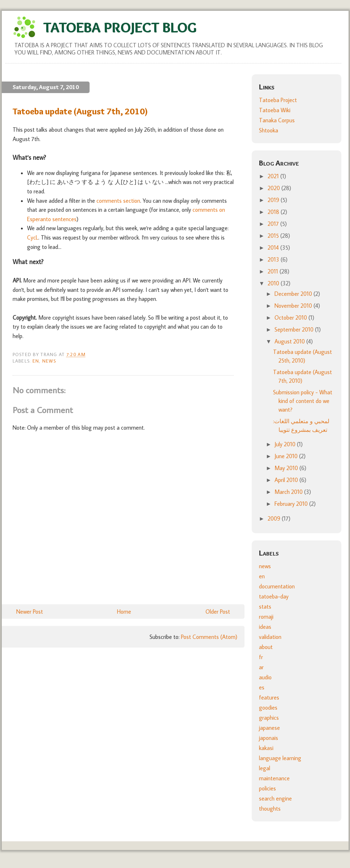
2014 (274, 247)
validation (270, 636)
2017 (274, 223)
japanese (269, 727)
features (269, 697)
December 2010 (294, 293)
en (36, 361)
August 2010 (290, 341)
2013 (274, 259)
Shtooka (268, 130)
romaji (266, 616)
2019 (274, 199)
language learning (280, 758)
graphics (269, 717)
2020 (274, 188)
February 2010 (292, 503)
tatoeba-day (274, 596)
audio (265, 677)
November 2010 (294, 305)
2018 (274, 211)
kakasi (266, 747)
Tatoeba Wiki (274, 110)
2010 (274, 283)
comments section (118, 200)
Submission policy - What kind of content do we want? (302, 401)
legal (264, 768)
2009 (275, 518)
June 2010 (287, 456)
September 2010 (295, 329)
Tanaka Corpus (277, 120)
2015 (274, 235)
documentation (277, 586)
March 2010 (289, 491)
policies (267, 788)
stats (265, 606)
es (261, 687)
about (266, 646)
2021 (274, 176)
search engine (275, 798)
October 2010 (291, 317)
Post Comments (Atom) (209, 636)
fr (261, 657)
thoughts (270, 808)
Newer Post (29, 611)
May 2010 (287, 468)
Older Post (218, 611)
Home (124, 611)
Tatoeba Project (278, 100)
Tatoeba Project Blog (119, 27)
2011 (274, 271)
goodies (268, 707)
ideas (265, 626)
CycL (32, 237)
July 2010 (286, 444)
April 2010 (287, 479)
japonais (268, 737)
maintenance (274, 778)
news (49, 361)
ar (261, 667)
